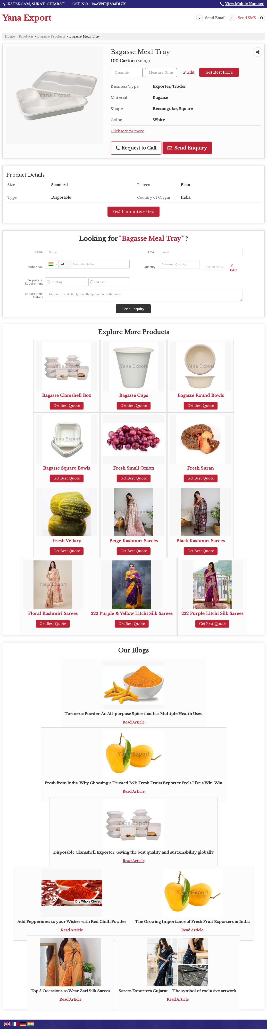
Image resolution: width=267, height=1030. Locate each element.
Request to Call (136, 148)
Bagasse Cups (133, 395)
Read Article (133, 722)
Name (38, 252)
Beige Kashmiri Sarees (133, 540)
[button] (244, 4)
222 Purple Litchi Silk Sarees (212, 613)
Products (26, 36)
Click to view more (127, 131)
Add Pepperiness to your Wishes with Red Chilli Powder (71, 921)
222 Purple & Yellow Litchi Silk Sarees (132, 613)
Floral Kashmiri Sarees (53, 613)
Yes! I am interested (133, 211)
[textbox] (161, 72)
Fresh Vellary (66, 540)
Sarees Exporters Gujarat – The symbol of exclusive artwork (177, 991)
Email (151, 252)
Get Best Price (219, 72)
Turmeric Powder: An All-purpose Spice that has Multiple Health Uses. (133, 713)
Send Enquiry (187, 148)
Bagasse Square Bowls (66, 468)
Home (10, 36)
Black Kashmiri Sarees (200, 540)
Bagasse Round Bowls (200, 395)
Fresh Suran (200, 468)
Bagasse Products (51, 36)
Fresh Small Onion (133, 468)
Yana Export (26, 18)
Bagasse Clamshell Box (66, 395)
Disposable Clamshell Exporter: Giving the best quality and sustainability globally (133, 852)
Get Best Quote (66, 405)
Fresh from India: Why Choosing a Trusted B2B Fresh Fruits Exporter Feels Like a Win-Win (133, 783)
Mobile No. (35, 267)
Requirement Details (34, 295)
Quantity (149, 267)
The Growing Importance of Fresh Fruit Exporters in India (192, 921)
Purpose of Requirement (34, 282)
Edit (188, 73)
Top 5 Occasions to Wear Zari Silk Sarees (70, 991)
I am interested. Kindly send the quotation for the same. (143, 295)
